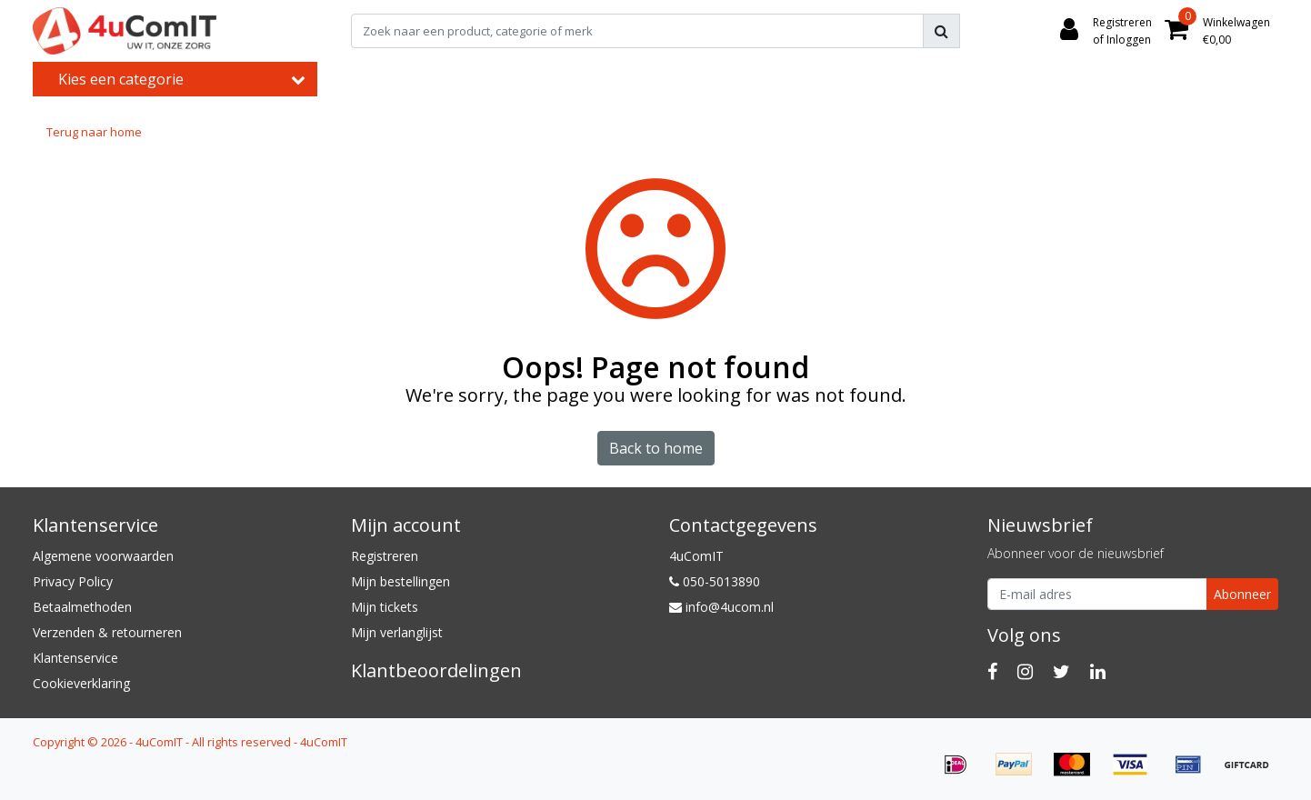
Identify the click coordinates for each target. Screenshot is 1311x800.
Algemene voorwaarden (103, 556)
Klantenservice (75, 657)
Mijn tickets (384, 606)
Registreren (384, 556)
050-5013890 (714, 581)
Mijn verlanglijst (397, 632)
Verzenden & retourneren (107, 632)
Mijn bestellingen (400, 581)
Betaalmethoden (82, 606)
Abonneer (1242, 594)
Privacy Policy (73, 581)
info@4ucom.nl (721, 606)
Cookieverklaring (81, 683)
